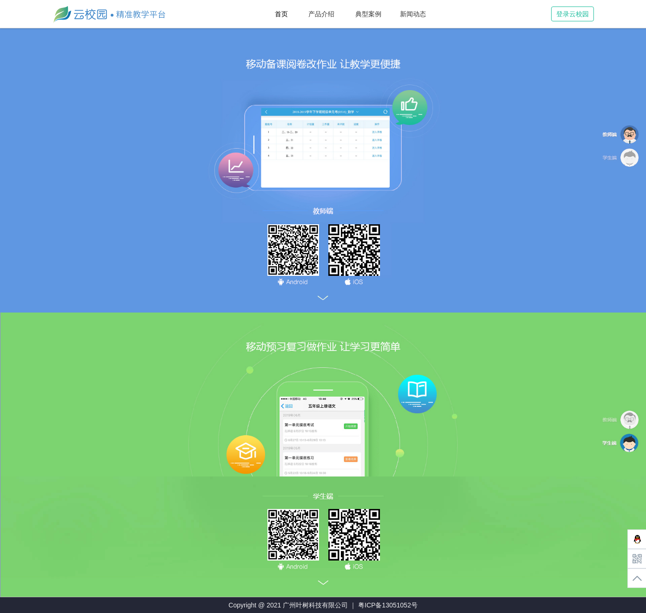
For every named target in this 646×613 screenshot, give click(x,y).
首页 (281, 14)
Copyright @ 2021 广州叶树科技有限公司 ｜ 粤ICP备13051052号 (322, 605)
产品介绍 (321, 14)
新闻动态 (413, 14)
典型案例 (368, 14)
